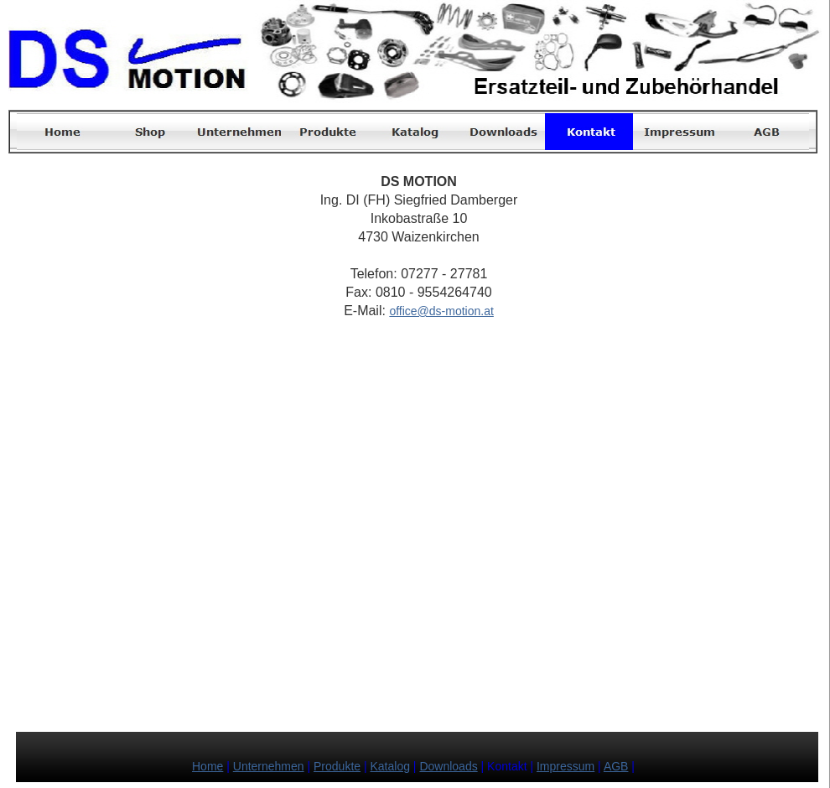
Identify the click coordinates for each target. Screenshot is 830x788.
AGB (616, 766)
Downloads (448, 766)
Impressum (565, 766)
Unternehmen (268, 766)
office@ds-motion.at (441, 311)
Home (207, 766)
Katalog (390, 766)
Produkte (337, 766)
